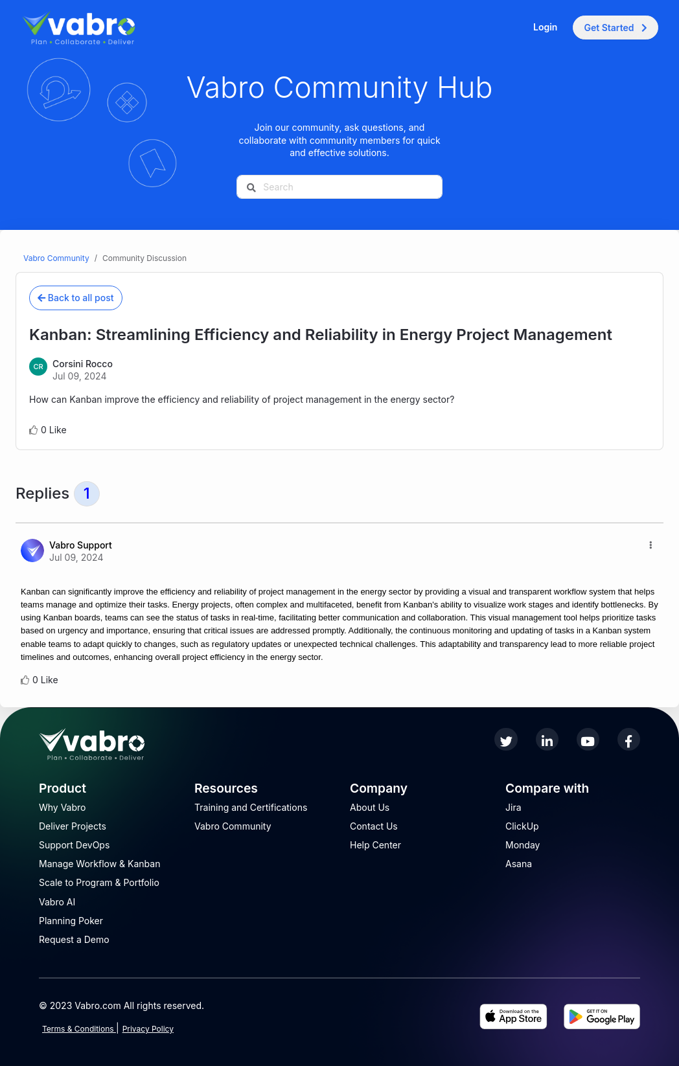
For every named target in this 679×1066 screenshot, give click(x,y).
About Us (369, 807)
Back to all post (76, 297)
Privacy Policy (148, 1029)
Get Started (615, 27)
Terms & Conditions (79, 1029)
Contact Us (374, 826)
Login (545, 26)
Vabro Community (56, 258)
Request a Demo (74, 939)
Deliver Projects (72, 826)
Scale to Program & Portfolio (99, 882)
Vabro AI (57, 901)
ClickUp (522, 826)
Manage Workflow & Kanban (99, 863)
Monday (522, 844)
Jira (513, 807)
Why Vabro (62, 807)
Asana (518, 863)
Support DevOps (74, 844)
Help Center (375, 844)
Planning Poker (71, 920)
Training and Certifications (250, 807)
